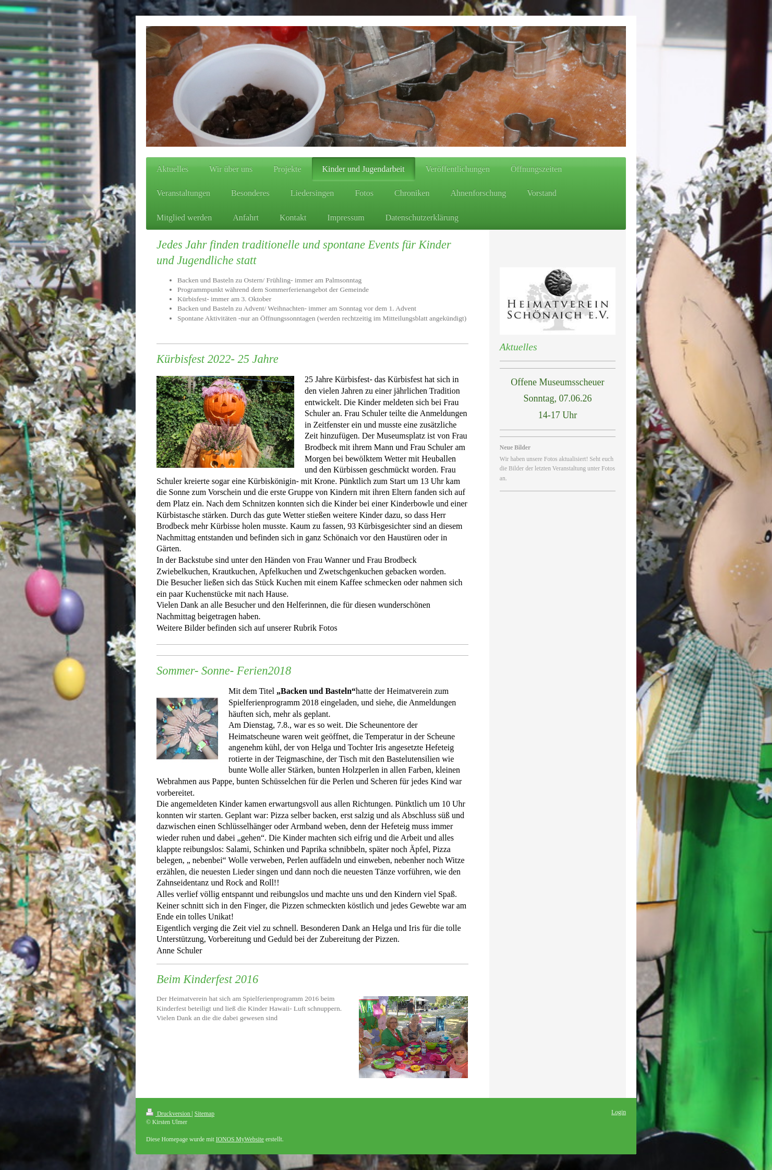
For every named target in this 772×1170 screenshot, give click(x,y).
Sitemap (204, 1113)
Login (618, 1112)
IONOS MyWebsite (240, 1139)
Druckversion (168, 1113)
